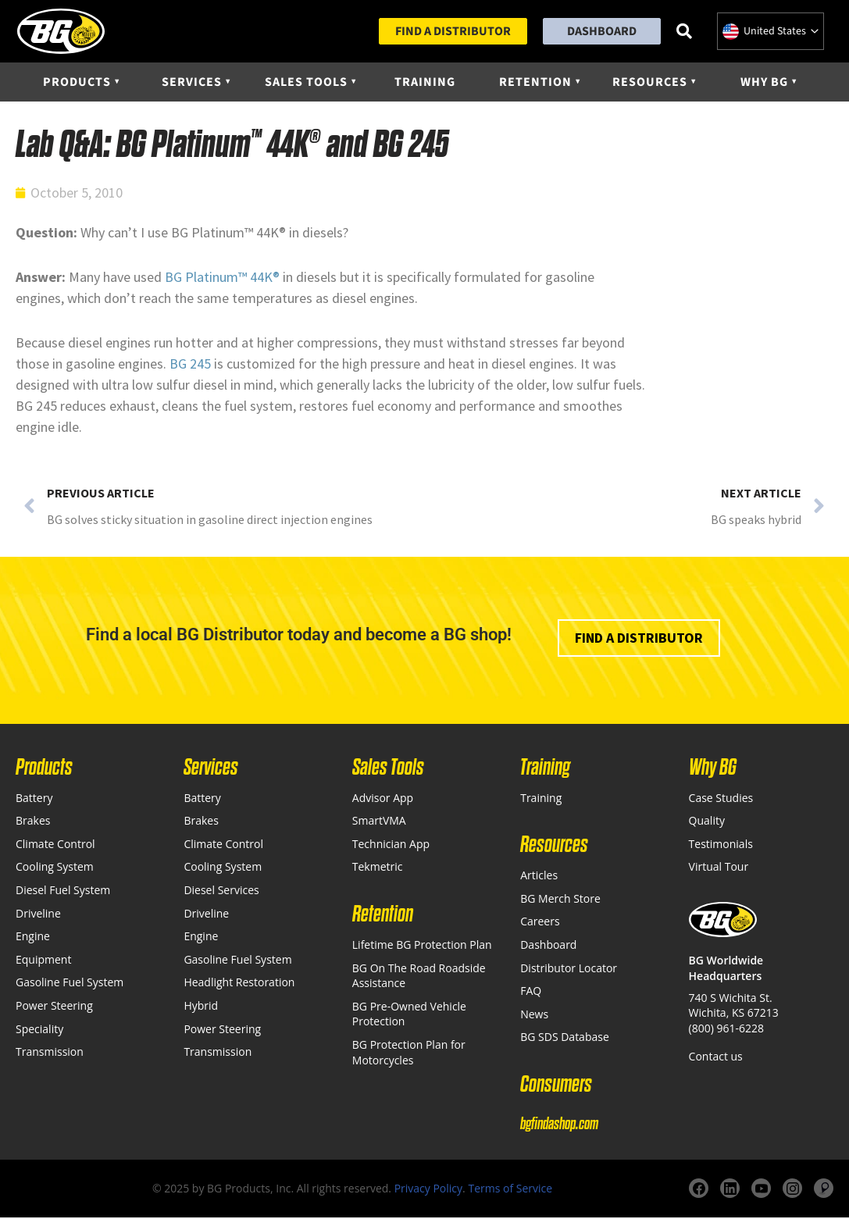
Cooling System (55, 868)
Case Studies (721, 799)
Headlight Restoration (239, 983)
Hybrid (201, 1007)
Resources (649, 83)
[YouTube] (761, 1190)
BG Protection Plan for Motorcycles (409, 1054)
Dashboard (602, 32)
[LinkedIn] (730, 1190)
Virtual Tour (719, 868)
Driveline (38, 914)
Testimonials (721, 845)
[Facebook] (698, 1190)
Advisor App (382, 799)
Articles (539, 876)
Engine (33, 937)
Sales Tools (306, 83)
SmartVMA (379, 821)
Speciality (39, 1030)
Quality (707, 821)
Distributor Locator (568, 969)
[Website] (823, 1190)
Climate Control (55, 845)
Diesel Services (221, 891)
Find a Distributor (453, 32)
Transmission (50, 1053)
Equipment (43, 960)
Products (77, 83)
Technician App (391, 845)
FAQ (530, 992)
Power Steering (54, 1007)
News (534, 1015)
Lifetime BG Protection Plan (422, 946)
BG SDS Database (564, 1038)
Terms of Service (510, 1189)
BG (175, 278)
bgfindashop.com (559, 1125)
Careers (539, 922)
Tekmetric (377, 868)
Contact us (716, 1057)
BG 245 (190, 365)
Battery (34, 799)
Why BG (764, 83)
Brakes (33, 821)
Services (192, 83)
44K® (263, 278)
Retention (535, 83)
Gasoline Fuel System (69, 983)
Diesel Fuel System (63, 891)
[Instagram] (792, 1190)
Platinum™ (216, 278)
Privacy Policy (428, 1189)
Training (424, 83)
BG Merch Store (560, 900)
